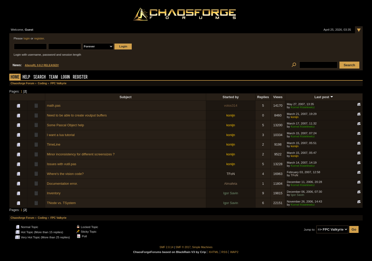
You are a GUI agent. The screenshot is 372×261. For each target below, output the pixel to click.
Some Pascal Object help (65, 125)
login (27, 38)
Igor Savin (230, 193)
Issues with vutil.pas (61, 164)
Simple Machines (202, 247)
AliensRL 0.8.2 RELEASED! (42, 65)
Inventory (53, 193)
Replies (263, 97)
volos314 (230, 105)
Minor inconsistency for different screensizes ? (80, 154)
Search (39, 77)
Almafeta (230, 184)
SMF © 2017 (183, 247)
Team (53, 77)
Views (278, 97)
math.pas (53, 105)
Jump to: (309, 229)
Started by (231, 97)
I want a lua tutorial (60, 135)
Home (15, 77)
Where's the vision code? (65, 174)
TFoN (231, 174)
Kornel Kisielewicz (303, 107)
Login (65, 77)
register (39, 38)
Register (80, 77)
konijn (230, 115)
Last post (323, 97)
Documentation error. (62, 184)
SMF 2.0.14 (167, 247)
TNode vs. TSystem (61, 203)
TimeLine (53, 144)
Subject (125, 97)
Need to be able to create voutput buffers (77, 115)
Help (26, 77)
